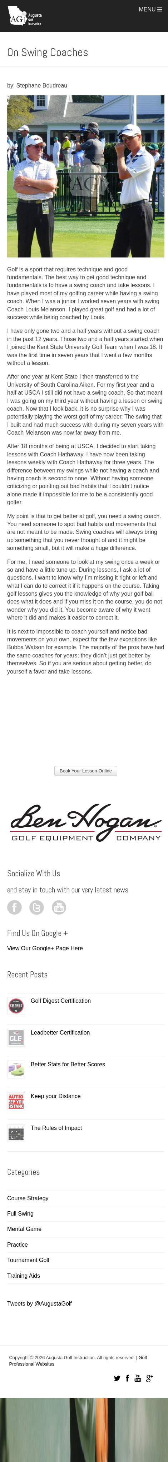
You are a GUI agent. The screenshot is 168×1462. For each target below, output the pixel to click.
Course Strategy (28, 1198)
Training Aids (23, 1276)
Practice (17, 1245)
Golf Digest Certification (61, 1001)
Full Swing (20, 1214)
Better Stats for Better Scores (68, 1064)
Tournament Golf (28, 1260)
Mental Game (24, 1229)
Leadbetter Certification (60, 1033)
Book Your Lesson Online (86, 770)
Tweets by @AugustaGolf (39, 1304)
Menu (150, 9)
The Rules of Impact (56, 1128)
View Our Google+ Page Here (45, 948)
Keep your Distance (56, 1096)
